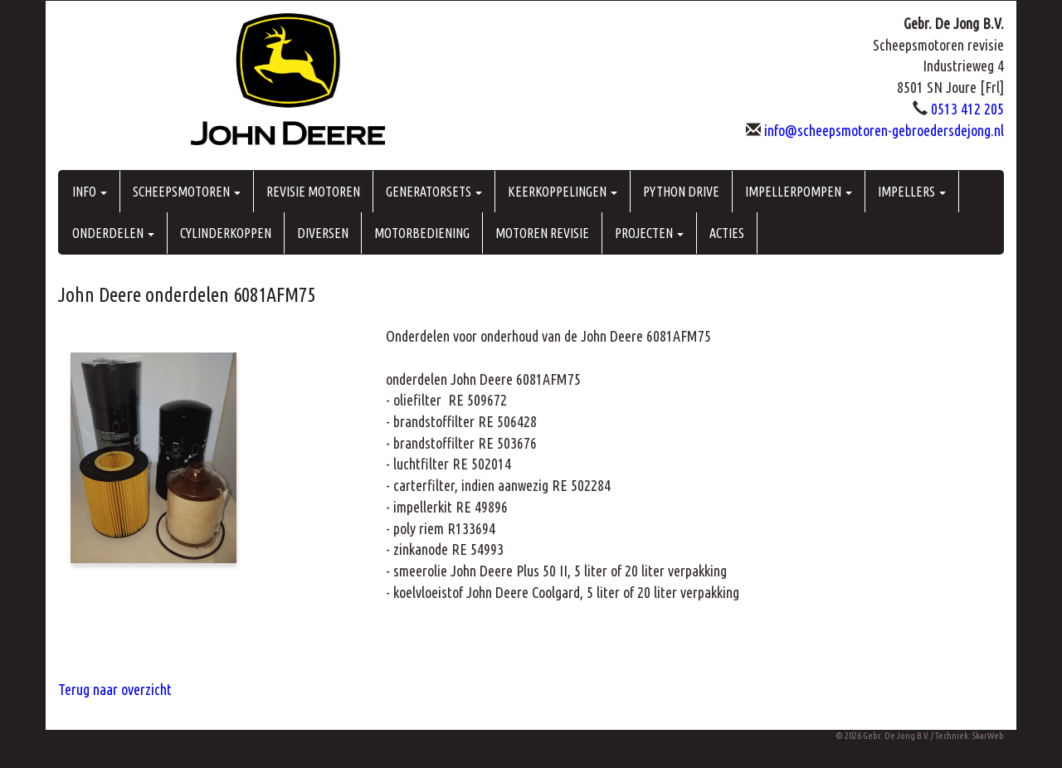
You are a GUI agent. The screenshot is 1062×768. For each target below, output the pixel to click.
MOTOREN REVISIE (542, 233)
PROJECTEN (649, 233)
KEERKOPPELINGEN (562, 191)
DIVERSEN (322, 233)
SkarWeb (988, 736)
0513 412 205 (967, 108)
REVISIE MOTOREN (313, 191)
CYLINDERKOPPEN (225, 233)
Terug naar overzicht (115, 689)
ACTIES (726, 233)
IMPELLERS (912, 191)
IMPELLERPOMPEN (798, 191)
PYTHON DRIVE (681, 191)
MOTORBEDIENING (422, 233)
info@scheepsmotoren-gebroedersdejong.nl (884, 130)
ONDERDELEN (113, 233)
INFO (89, 191)
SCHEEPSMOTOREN (187, 191)
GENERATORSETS (434, 191)
